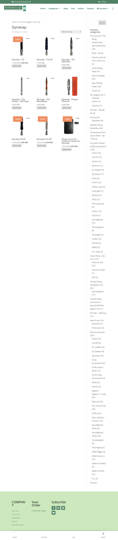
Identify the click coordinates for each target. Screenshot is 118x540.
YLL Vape (96, 251)
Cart (73, 9)
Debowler (96, 120)
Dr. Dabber (97, 347)
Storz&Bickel (97, 219)
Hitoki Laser (97, 187)
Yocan (94, 90)
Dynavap (96, 174)
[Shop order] (70, 31)
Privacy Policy (15, 514)
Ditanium (96, 165)
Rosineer (96, 323)
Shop (65, 9)
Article (81, 9)
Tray (92, 482)
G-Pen (94, 182)
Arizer (94, 153)
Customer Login (39, 510)
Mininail (95, 195)
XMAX (94, 247)
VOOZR (95, 243)
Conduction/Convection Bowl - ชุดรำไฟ (98, 135)
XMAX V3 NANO (99, 463)
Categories (53, 9)
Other (94, 199)
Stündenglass (98, 227)
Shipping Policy (16, 518)
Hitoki (94, 382)
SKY (93, 277)
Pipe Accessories (97, 332)
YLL (93, 478)
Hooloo (95, 386)
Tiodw (94, 239)
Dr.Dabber (96, 170)
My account (102, 9)
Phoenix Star (97, 262)
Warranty (14, 521)
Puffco (95, 211)
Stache (95, 215)
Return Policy (15, 511)
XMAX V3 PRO (98, 471)
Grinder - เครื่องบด (98, 313)
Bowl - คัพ (96, 53)
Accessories (95, 36)
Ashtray (93, 117)
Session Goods (98, 269)
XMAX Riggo (97, 451)
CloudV (95, 343)
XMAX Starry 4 (98, 456)
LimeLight (96, 191)
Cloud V (95, 157)
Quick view (17, 66)
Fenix (94, 178)
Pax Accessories (99, 405)
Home (43, 9)
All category (95, 95)
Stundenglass (98, 291)
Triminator (96, 328)
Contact (90, 9)
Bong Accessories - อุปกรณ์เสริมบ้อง (99, 42)
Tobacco (95, 105)
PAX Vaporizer (98, 203)
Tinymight (96, 234)
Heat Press (95, 320)
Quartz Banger (98, 75)
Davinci (95, 161)
